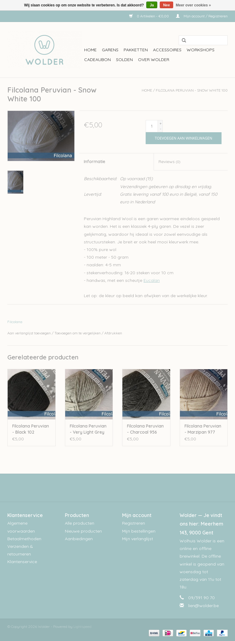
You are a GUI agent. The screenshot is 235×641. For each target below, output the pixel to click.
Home (90, 50)
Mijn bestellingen (138, 531)
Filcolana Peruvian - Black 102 (30, 429)
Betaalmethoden (24, 538)
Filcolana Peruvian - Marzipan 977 (203, 429)
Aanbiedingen (79, 538)
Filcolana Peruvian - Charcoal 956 (145, 429)
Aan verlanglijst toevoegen (29, 333)
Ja (152, 5)
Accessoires (167, 50)
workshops (200, 50)
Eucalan (152, 280)
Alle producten (79, 523)
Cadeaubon (97, 59)
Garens (110, 50)
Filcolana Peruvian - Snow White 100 (192, 90)
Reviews (169, 161)
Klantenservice (22, 561)
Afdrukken (113, 333)
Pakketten (136, 50)
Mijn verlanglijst (137, 538)
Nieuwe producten (83, 531)
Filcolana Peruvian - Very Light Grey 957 (88, 429)
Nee (166, 5)
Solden (124, 59)
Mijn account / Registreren (202, 16)
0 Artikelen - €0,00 (149, 16)
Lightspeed (82, 626)
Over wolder (153, 59)
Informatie (94, 161)
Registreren (133, 523)
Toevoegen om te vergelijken (78, 333)
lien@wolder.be (203, 605)
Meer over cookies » (193, 5)
